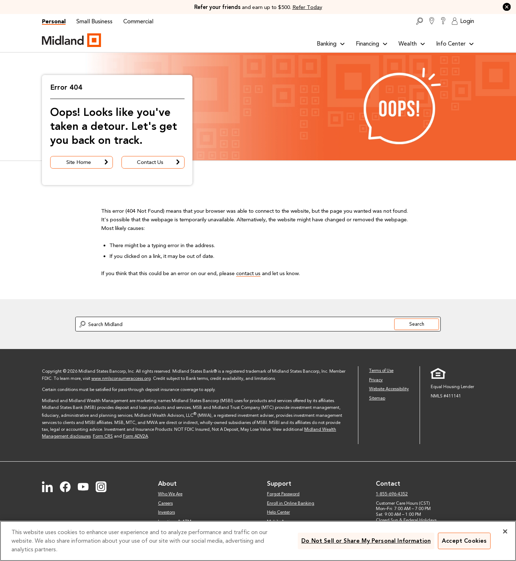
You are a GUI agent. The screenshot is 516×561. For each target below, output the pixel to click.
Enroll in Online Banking (290, 503)
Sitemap (377, 398)
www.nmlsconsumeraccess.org (121, 378)
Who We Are (170, 493)
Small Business (94, 21)
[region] (258, 541)
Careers (165, 503)
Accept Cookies (464, 540)
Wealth (411, 43)
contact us (248, 273)
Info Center (455, 43)
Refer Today (307, 7)
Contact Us (159, 162)
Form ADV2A (135, 436)
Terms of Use (381, 370)
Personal (54, 21)
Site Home (88, 162)
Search (416, 324)
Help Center (278, 512)
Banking (331, 43)
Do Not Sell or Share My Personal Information (366, 540)
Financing (372, 43)
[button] (507, 7)
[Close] (505, 531)
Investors (166, 512)
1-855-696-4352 (392, 493)
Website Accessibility (389, 388)
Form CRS (103, 436)
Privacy (376, 379)
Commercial (138, 21)
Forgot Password (283, 493)
